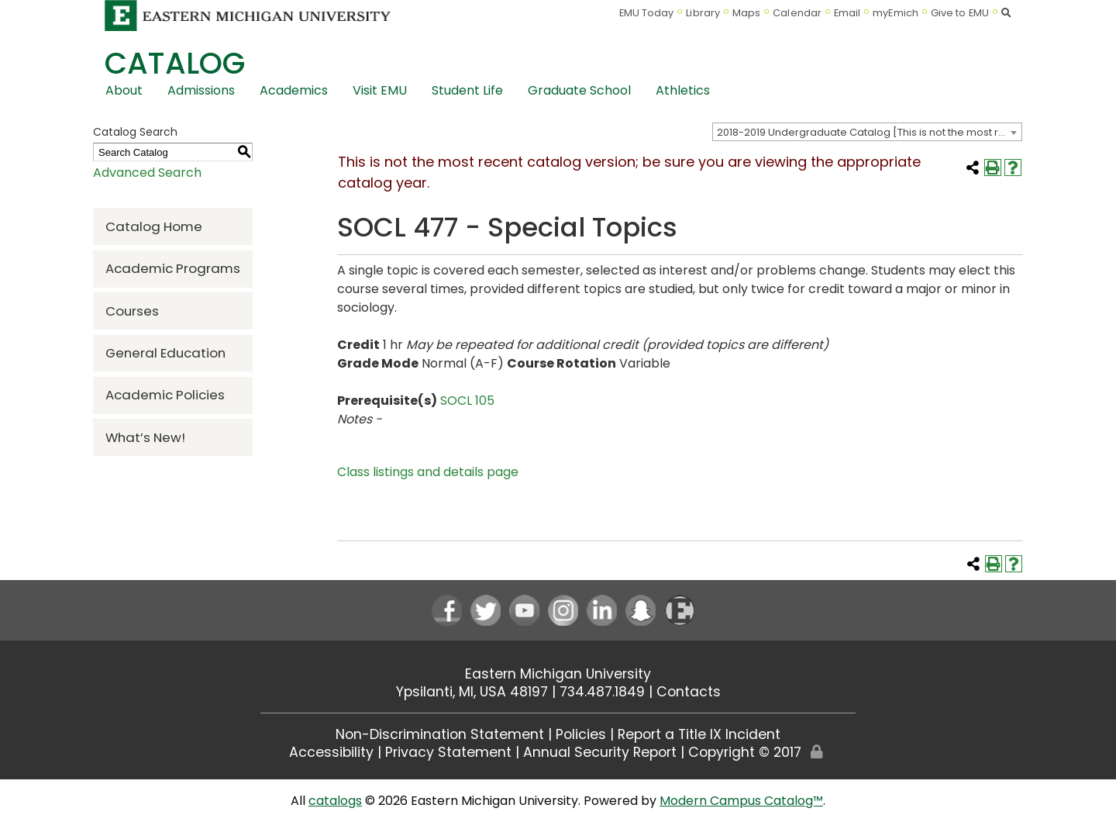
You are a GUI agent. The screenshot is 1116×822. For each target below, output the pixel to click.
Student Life (467, 90)
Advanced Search (147, 172)
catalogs (335, 801)
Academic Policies (165, 394)
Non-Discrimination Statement (440, 734)
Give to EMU (960, 12)
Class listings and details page (427, 472)
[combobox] (867, 132)
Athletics (683, 90)
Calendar (797, 12)
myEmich (895, 12)
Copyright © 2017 (744, 752)
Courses (132, 311)
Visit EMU (380, 90)
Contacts (688, 691)
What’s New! (145, 437)
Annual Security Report (600, 752)
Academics (294, 90)
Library (703, 12)
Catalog (175, 63)
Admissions (201, 90)
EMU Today (646, 12)
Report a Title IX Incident (699, 734)
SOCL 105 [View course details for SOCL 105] (467, 400)
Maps (746, 12)
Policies (581, 734)
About (124, 90)
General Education (165, 353)
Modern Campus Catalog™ (741, 801)
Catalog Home (153, 226)
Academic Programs (172, 268)
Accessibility (331, 752)
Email (847, 12)
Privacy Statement (448, 752)
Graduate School (579, 90)
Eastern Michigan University (558, 674)
